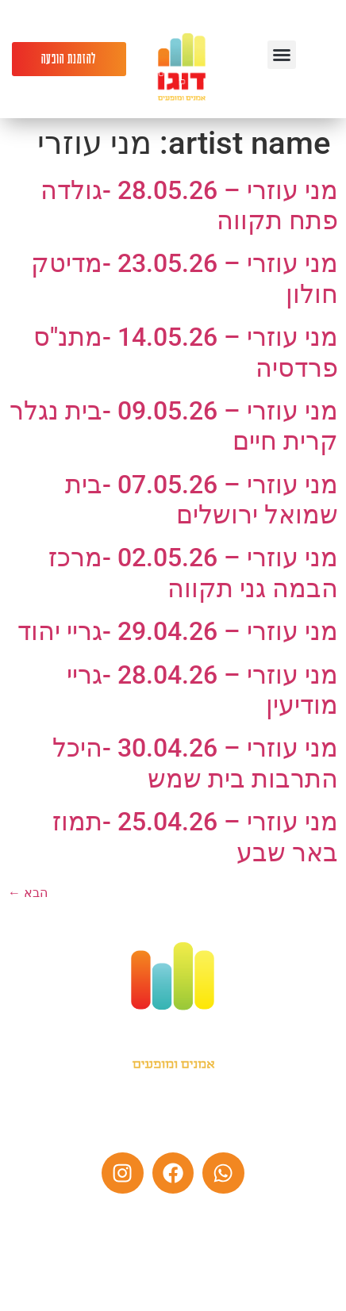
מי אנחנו (179, 1228)
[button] (281, 54)
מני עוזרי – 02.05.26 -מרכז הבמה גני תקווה (193, 572)
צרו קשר (59, 1228)
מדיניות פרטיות (215, 1283)
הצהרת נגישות (130, 1283)
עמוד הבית (281, 1228)
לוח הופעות (120, 1228)
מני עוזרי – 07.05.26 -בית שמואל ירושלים (201, 500)
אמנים (227, 1228)
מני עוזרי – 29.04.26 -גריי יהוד (177, 631)
